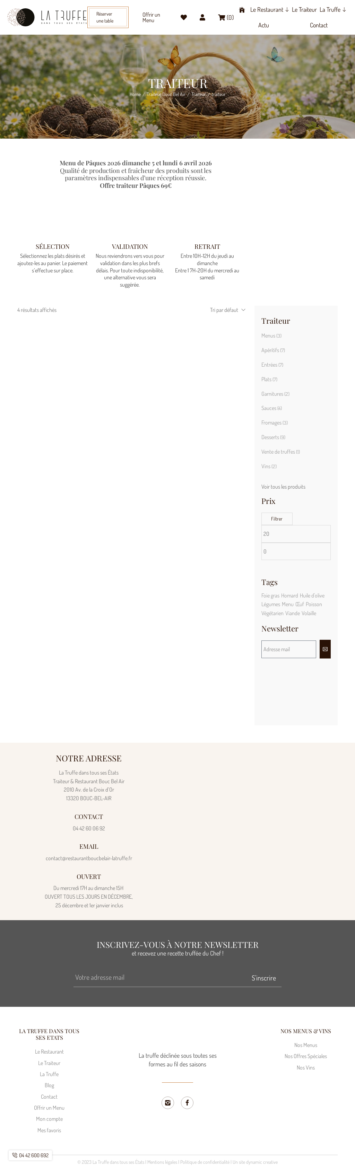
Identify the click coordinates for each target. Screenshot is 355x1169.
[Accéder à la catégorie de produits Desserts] (296, 437)
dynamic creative (262, 1162)
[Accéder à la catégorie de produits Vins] (296, 466)
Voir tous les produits (283, 486)
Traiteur (198, 94)
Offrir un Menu (151, 17)
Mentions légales (162, 1162)
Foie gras (270, 595)
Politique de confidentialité (205, 1162)
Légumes (270, 604)
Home (135, 94)
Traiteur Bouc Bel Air (166, 94)
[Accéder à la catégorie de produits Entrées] (296, 365)
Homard (289, 595)
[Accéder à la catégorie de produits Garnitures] (296, 394)
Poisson (314, 604)
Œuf (299, 604)
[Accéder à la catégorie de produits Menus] (296, 336)
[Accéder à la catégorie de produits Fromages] (296, 423)
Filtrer (277, 519)
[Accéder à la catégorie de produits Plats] (296, 379)
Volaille (309, 613)
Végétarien (272, 613)
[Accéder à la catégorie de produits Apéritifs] (296, 350)
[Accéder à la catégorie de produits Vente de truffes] (296, 452)
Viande (292, 613)
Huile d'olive (312, 595)
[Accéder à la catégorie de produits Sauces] (296, 408)
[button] (108, 17)
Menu (288, 604)
